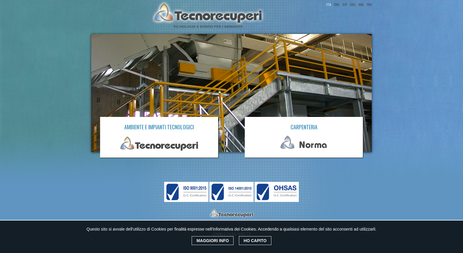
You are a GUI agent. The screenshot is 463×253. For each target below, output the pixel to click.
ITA (328, 4)
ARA (361, 4)
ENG (337, 4)
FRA (369, 4)
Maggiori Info (212, 240)
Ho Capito (255, 240)
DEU (353, 4)
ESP (345, 4)
